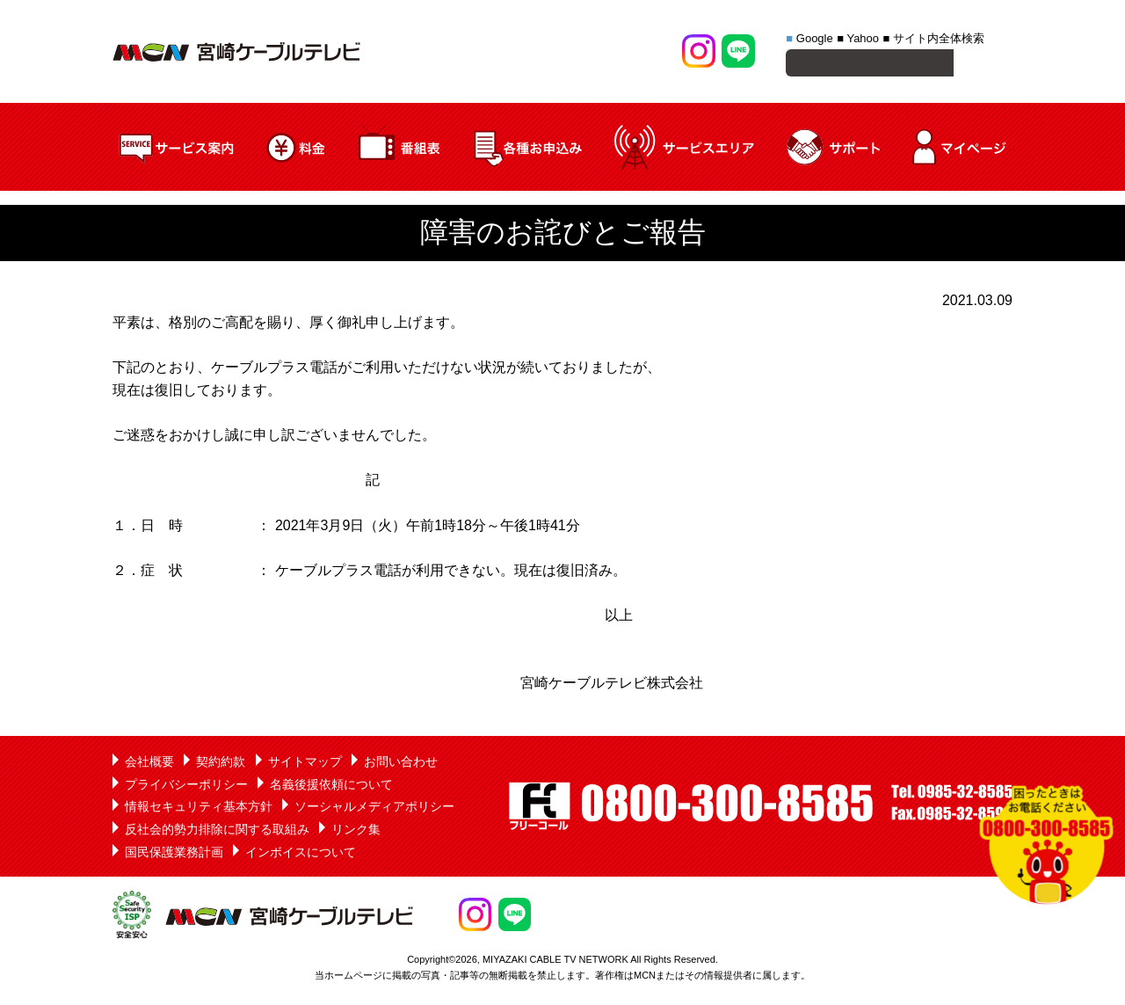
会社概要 (149, 764)
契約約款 (220, 764)
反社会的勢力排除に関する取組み (217, 832)
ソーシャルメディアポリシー (374, 809)
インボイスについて (300, 855)
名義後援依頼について (331, 787)
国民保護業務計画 (174, 855)
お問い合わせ (401, 764)
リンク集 (356, 832)
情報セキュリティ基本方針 (198, 809)
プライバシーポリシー (186, 787)
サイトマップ (305, 764)
